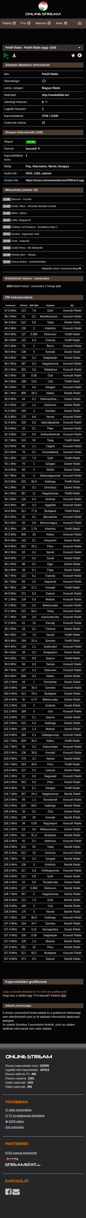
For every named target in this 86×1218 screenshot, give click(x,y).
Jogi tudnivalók (14, 1127)
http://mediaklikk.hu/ (55, 95)
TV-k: (25, 23)
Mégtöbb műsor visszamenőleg (61, 268)
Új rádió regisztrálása (18, 1109)
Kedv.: (61, 23)
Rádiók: (9, 23)
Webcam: (43, 23)
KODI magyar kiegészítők (21, 1152)
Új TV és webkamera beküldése (25, 1115)
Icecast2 (31, 148)
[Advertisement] (43, 38)
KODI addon (14, 1121)
